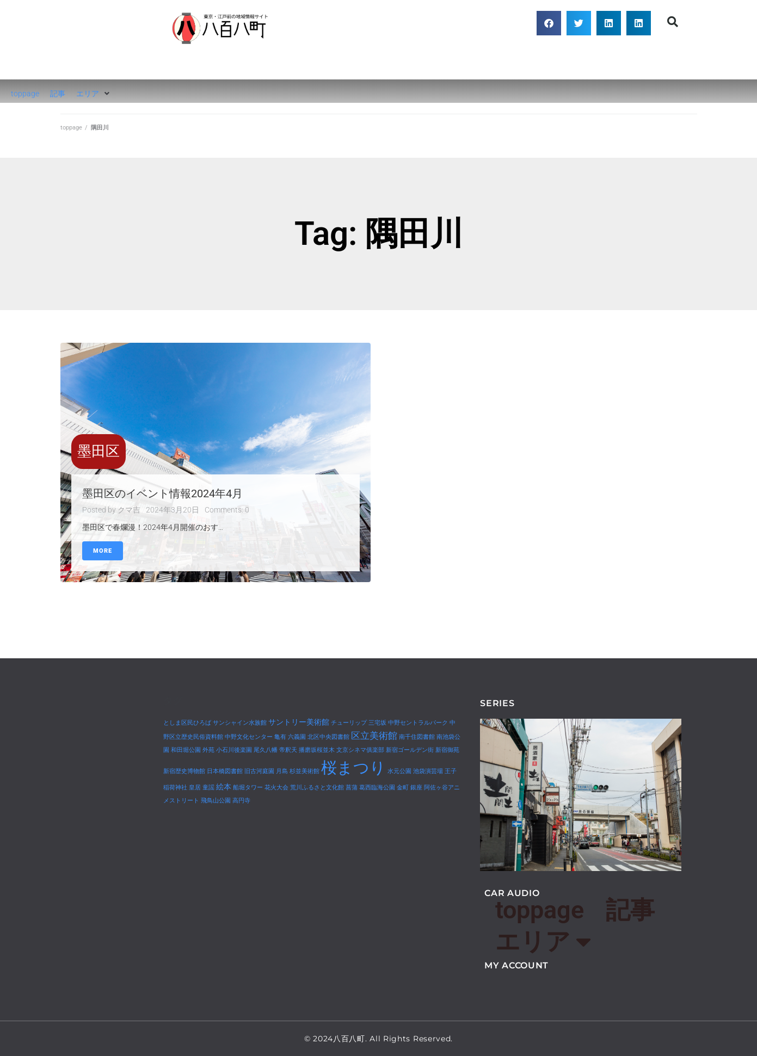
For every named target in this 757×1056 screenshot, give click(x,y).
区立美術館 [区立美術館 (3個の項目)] (374, 735)
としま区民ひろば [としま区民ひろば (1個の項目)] (187, 722)
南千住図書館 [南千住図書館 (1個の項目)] (417, 736)
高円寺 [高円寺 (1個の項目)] (241, 800)
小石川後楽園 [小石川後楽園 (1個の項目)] (234, 750)
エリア (543, 942)
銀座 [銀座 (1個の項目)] (416, 787)
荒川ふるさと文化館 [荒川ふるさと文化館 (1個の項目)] (317, 787)
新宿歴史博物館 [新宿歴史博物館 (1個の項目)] (184, 771)
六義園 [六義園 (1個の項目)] (297, 736)
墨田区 (98, 451)
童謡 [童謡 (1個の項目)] (208, 787)
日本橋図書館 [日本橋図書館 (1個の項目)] (225, 771)
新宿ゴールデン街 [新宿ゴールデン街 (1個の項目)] (410, 750)
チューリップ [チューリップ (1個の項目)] (349, 722)
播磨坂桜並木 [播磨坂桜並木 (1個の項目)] (317, 750)
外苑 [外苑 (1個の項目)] (208, 750)
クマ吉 (129, 509)
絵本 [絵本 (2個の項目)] (223, 787)
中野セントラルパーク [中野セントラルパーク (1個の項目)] (418, 722)
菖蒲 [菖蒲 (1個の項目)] (352, 787)
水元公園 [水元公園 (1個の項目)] (399, 771)
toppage (71, 127)
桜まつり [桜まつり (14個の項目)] (353, 767)
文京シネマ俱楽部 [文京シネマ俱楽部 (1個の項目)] (360, 750)
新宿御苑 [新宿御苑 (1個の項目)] (447, 750)
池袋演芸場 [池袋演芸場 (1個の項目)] (428, 771)
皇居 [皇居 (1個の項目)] (195, 787)
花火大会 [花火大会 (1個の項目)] (276, 787)
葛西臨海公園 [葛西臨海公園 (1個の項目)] (377, 787)
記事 (630, 910)
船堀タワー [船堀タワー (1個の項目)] (248, 787)
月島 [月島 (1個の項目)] (282, 771)
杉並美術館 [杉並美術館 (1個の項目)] (304, 771)
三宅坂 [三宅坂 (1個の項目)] (377, 722)
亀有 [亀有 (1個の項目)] (280, 736)
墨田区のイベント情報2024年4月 (162, 493)
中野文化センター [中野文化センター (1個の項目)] (249, 736)
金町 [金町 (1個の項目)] (403, 787)
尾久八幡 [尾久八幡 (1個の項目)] (266, 750)
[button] (549, 23)
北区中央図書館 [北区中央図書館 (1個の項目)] (328, 736)
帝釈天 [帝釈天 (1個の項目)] (288, 750)
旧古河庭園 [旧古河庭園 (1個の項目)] (259, 771)
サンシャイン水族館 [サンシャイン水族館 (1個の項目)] (240, 722)
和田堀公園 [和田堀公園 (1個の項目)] (186, 750)
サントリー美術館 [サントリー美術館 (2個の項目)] (298, 722)
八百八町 (221, 62)
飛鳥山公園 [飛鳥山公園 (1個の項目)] (216, 800)
